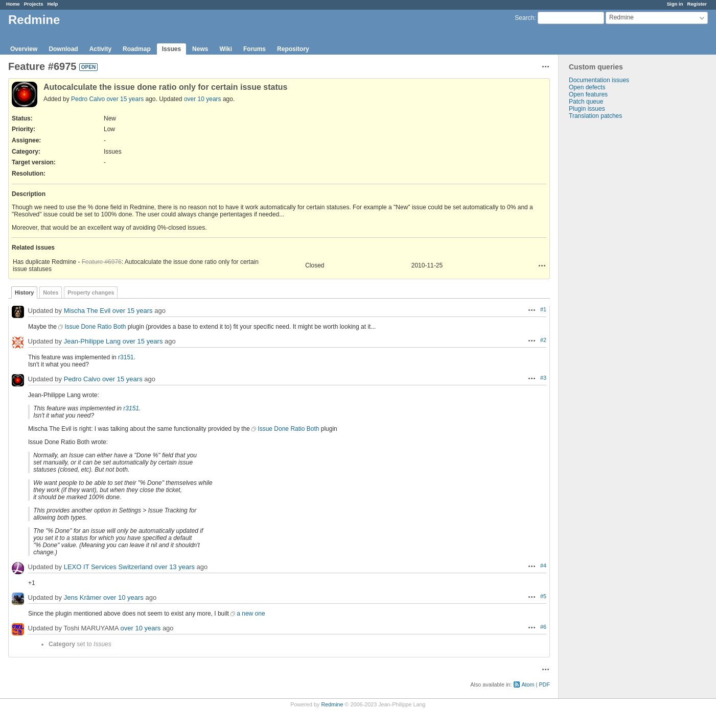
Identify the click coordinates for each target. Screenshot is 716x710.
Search (524, 17)
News (200, 49)
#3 (543, 378)
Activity (100, 49)
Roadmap (137, 49)
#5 (543, 596)
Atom (527, 684)
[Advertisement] (610, 280)
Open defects (587, 87)
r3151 (126, 357)
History (24, 292)
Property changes (90, 292)
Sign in (675, 4)
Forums (254, 49)
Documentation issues (599, 80)
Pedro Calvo (88, 99)
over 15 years (125, 99)
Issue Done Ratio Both (95, 326)
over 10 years (202, 99)
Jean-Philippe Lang (92, 341)
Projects (33, 4)
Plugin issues (587, 108)
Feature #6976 (102, 261)
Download (63, 49)
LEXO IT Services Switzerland (108, 567)
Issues (171, 49)
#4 (543, 565)
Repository (293, 49)
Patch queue (586, 101)
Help (53, 4)
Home (13, 4)
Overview (23, 49)
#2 (543, 340)
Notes (50, 292)
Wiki (225, 49)
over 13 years (174, 567)
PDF (544, 684)
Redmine (332, 704)
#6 (543, 627)
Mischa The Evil (87, 310)
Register (697, 4)
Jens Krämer (83, 597)
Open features (588, 94)
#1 (543, 309)
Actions (542, 265)
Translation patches (595, 115)
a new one (251, 613)
